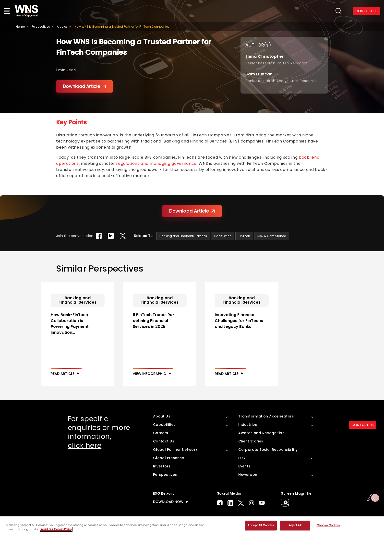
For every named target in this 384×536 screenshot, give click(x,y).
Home (20, 26)
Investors (162, 466)
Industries (247, 424)
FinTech (244, 236)
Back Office (222, 236)
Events (244, 466)
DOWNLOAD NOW (168, 501)
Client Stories (250, 441)
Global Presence (168, 458)
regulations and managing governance (156, 163)
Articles (62, 26)
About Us (161, 416)
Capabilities (164, 424)
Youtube (262, 503)
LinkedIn (230, 503)
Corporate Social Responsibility (268, 449)
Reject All (294, 525)
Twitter (241, 503)
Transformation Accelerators (266, 416)
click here (85, 445)
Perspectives (41, 26)
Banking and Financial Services (183, 236)
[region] (192, 526)
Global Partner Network (175, 449)
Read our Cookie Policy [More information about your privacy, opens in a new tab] (56, 529)
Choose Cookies (328, 525)
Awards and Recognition (261, 433)
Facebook (220, 503)
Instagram (251, 502)
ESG (241, 458)
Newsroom (248, 474)
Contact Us (163, 441)
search (338, 11)
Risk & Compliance (271, 236)
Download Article (84, 86)
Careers (160, 433)
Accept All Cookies (261, 525)
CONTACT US (362, 424)
